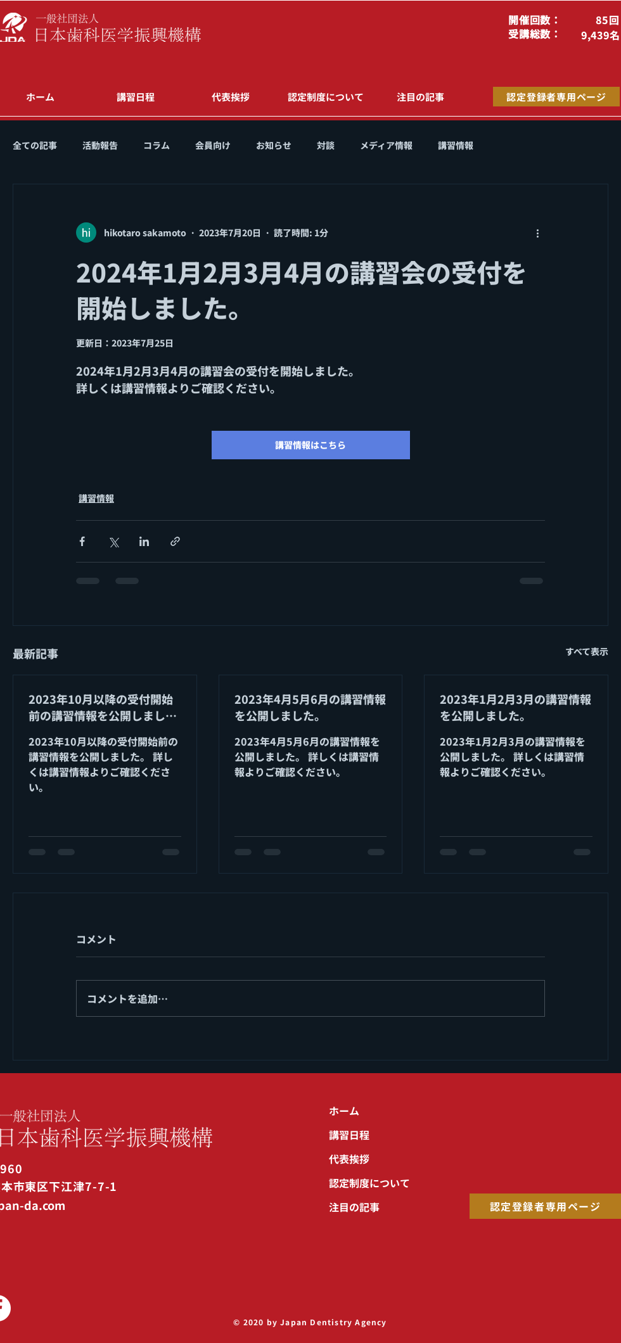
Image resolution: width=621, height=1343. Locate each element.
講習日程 (349, 1134)
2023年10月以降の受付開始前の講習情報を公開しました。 (101, 707)
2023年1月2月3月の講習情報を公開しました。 (515, 707)
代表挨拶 (349, 1158)
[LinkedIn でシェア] (144, 541)
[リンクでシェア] (175, 541)
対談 (326, 145)
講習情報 (455, 145)
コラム (156, 145)
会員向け (213, 145)
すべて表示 (586, 651)
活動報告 (100, 145)
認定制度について (369, 1182)
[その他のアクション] (537, 232)
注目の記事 (354, 1206)
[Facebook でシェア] (82, 541)
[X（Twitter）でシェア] (113, 541)
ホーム (344, 1110)
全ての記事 (35, 145)
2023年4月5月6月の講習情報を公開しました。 (310, 707)
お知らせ (273, 145)
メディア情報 (386, 145)
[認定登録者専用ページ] (556, 96)
